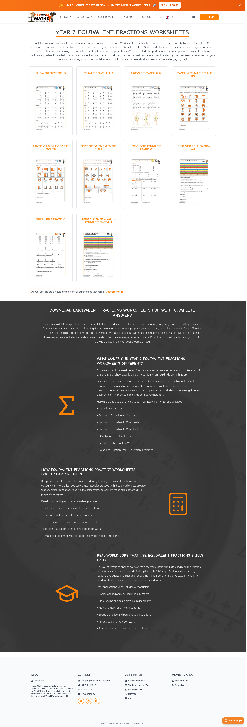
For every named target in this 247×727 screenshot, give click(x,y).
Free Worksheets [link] (135, 680)
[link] (81, 701)
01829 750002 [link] (87, 685)
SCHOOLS (146, 17)
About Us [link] (37, 680)
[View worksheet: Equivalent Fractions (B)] (98, 101)
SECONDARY (84, 17)
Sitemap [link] (130, 694)
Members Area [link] (180, 680)
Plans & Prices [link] (133, 689)
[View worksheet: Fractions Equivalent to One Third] (98, 174)
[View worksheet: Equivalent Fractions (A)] (51, 101)
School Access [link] (180, 685)
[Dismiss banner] (239, 5)
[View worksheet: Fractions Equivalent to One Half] (194, 101)
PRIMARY (65, 17)
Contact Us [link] (85, 689)
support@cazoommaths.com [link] (94, 680)
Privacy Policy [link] (86, 694)
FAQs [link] (129, 698)
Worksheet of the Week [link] (138, 685)
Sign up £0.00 (169, 5)
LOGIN (191, 17)
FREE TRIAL (209, 17)
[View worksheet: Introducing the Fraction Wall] (194, 174)
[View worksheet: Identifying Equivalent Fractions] (146, 174)
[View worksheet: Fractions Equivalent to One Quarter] (51, 174)
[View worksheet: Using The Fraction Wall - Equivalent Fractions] (98, 247)
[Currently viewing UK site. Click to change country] (171, 17)
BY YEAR (128, 17)
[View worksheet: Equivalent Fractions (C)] (146, 101)
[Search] (159, 17)
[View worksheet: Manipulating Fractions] (51, 247)
